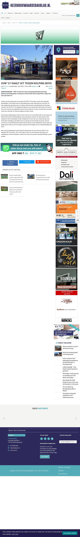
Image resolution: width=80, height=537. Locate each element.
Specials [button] (36, 13)
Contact (8, 17)
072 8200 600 (14, 506)
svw (37, 86)
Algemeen (10, 13)
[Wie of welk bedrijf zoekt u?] (69, 52)
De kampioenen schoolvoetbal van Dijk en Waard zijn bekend (43, 177)
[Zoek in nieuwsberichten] (68, 15)
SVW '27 (14, 23)
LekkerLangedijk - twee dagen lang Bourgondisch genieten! (70, 394)
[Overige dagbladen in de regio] (68, 502)
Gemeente (25, 13)
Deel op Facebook (10, 163)
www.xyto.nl (13, 511)
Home (4, 23)
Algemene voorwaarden (64, 528)
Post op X (27, 162)
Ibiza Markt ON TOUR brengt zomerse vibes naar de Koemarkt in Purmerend (70, 419)
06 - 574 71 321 (33, 153)
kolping (33, 86)
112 (5, 13)
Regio (31, 13)
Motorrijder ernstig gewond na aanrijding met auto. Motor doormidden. (70, 404)
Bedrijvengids (18, 13)
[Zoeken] (78, 15)
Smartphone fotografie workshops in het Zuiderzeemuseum (69, 450)
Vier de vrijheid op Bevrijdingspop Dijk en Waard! (69, 439)
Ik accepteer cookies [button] (70, 533)
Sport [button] (42, 13)
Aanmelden (44, 517)
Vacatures (55, 13)
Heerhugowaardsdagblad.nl (30, 5)
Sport (9, 23)
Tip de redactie (43, 162)
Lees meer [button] (15, 534)
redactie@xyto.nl (15, 509)
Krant (2, 17)
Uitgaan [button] (48, 13)
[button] (2, 479)
